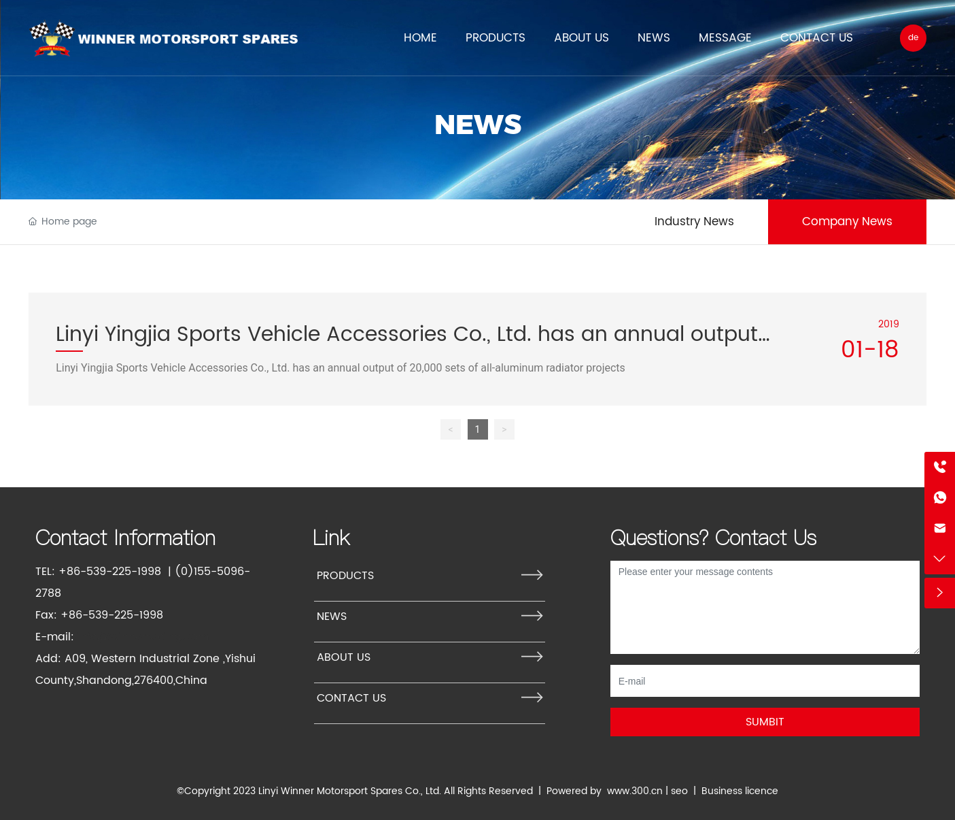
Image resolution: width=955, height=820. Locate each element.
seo (679, 791)
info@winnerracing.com (143, 637)
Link (331, 537)
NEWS (477, 124)
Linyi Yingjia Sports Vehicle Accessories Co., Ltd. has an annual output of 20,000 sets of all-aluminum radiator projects (340, 367)
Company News (847, 221)
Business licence (739, 791)
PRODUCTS (345, 576)
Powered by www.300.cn (604, 791)
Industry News (694, 221)
